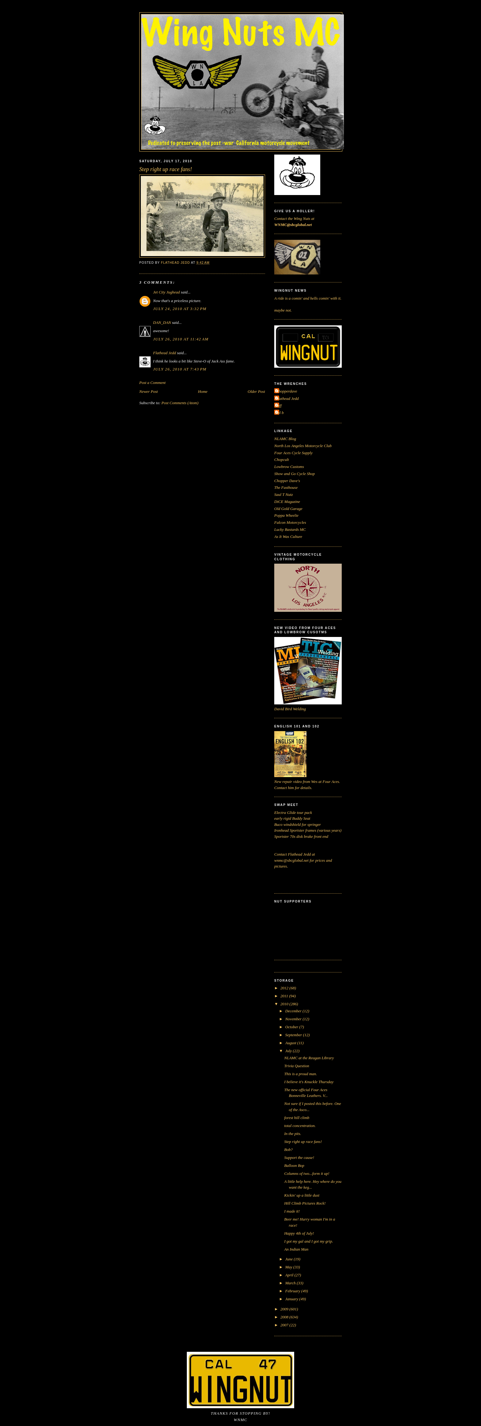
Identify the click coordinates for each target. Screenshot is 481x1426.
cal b (280, 412)
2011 (284, 996)
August (291, 1043)
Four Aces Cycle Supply (293, 452)
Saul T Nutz (283, 494)
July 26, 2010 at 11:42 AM (181, 339)
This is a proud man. (300, 1073)
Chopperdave (286, 391)
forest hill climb (296, 1117)
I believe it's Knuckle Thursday (308, 1081)
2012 (284, 988)
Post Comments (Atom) (179, 403)
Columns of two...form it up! (306, 1173)
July (289, 1050)
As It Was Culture (288, 536)
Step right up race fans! (303, 1141)
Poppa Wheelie (286, 515)
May (289, 1267)
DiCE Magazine (287, 501)
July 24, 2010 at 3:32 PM (179, 308)
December (294, 1011)
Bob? (288, 1149)
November (294, 1019)
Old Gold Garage (288, 508)
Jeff (279, 405)
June (289, 1259)
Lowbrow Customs (289, 466)
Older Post (256, 391)
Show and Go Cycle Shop (294, 473)
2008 (284, 1317)
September (294, 1035)
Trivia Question (296, 1066)
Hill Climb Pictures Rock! (304, 1203)
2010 (284, 1004)
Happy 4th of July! (299, 1233)
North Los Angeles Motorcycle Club (303, 445)
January (292, 1299)
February (293, 1291)
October (292, 1027)
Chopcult (281, 459)
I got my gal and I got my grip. (308, 1241)
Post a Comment (152, 382)
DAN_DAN (162, 322)
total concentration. (300, 1125)
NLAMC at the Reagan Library (309, 1058)
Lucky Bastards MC (290, 529)
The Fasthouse (286, 487)
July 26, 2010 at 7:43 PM (179, 369)
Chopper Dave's (287, 480)
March (291, 1283)
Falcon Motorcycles (290, 522)
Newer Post (148, 391)
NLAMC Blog (285, 438)
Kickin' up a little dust (301, 1195)
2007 (284, 1325)
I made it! (292, 1211)
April (289, 1275)
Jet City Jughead (166, 292)
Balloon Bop (294, 1165)
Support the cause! (299, 1157)
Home (202, 391)
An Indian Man (296, 1249)
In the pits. (292, 1133)
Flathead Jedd (164, 353)
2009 (284, 1309)
